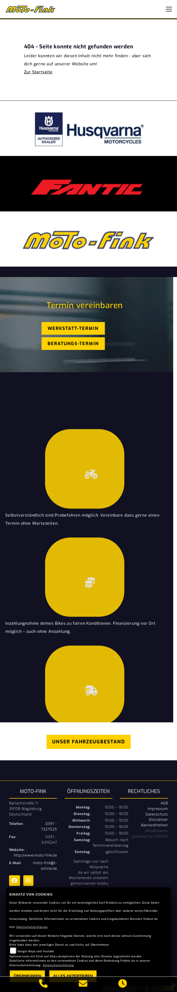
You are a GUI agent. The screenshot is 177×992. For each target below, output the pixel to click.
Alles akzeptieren (73, 976)
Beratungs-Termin (73, 344)
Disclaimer (158, 819)
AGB (164, 803)
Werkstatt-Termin (73, 328)
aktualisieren (156, 830)
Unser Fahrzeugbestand (88, 742)
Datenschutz (156, 814)
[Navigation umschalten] (169, 9)
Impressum (158, 808)
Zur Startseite (38, 72)
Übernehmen (27, 976)
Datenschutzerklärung (32, 927)
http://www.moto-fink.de (35, 855)
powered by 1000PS (150, 836)
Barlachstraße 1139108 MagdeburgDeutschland (25, 809)
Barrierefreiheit (154, 825)
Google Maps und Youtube (35, 951)
